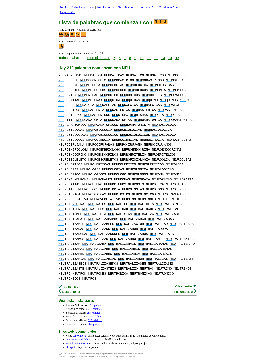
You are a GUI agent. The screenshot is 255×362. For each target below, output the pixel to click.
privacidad (139, 354)
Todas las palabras (82, 7)
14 (170, 58)
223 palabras (95, 320)
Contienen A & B (170, 7)
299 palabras (95, 316)
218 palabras (95, 308)
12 (156, 58)
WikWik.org (79, 335)
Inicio (64, 7)
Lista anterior (69, 291)
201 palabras (96, 305)
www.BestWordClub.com (79, 339)
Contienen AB (146, 7)
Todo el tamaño (98, 58)
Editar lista (68, 286)
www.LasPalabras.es (77, 343)
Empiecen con (106, 7)
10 (141, 58)
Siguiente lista (184, 291)
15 (177, 58)
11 (149, 58)
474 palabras (95, 324)
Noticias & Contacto (127, 357)
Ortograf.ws (72, 347)
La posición (67, 12)
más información (120, 354)
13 (163, 58)
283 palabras (93, 312)
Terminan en (126, 7)
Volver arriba (185, 286)
